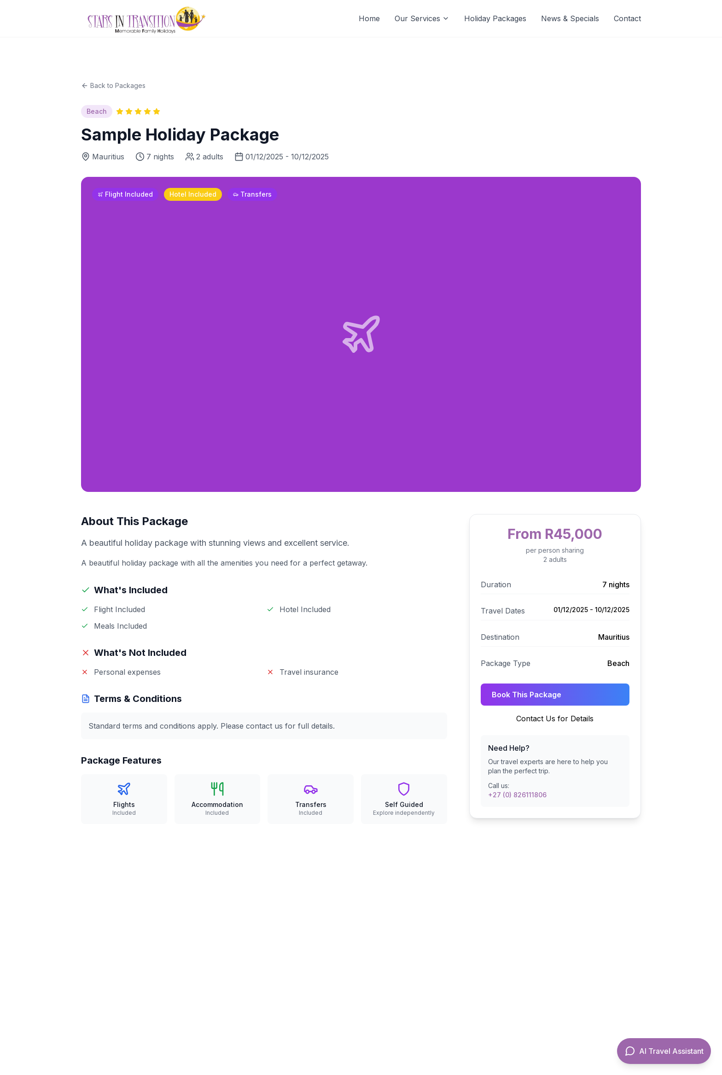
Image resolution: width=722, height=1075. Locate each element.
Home (369, 18)
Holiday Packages (495, 18)
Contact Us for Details (555, 718)
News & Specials (570, 18)
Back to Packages (113, 85)
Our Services (422, 18)
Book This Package (526, 694)
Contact (627, 18)
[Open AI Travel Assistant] (664, 1051)
